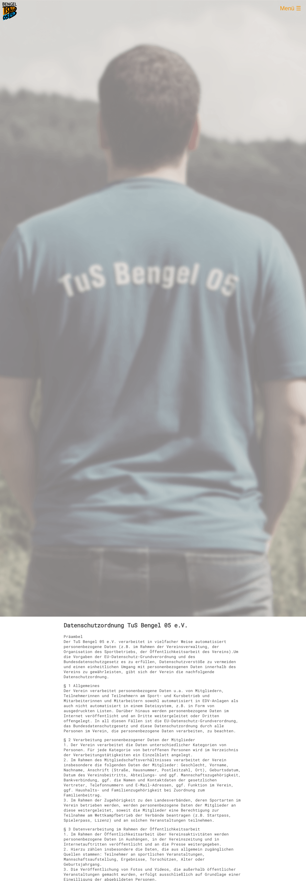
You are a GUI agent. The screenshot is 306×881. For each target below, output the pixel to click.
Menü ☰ (290, 8)
